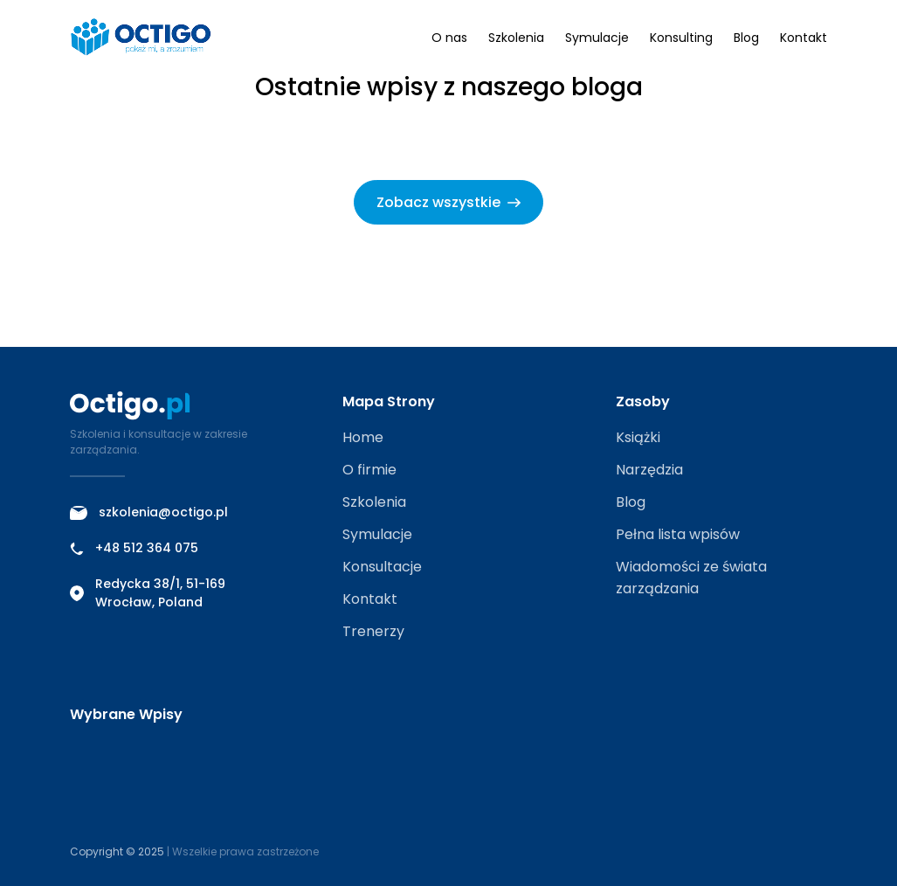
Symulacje (597, 37)
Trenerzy (373, 631)
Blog (746, 37)
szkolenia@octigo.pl (149, 512)
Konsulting (681, 37)
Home (362, 437)
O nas (449, 37)
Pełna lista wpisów (678, 534)
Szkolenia (516, 37)
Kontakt (803, 37)
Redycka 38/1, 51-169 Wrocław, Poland (147, 593)
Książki (638, 437)
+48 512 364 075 (134, 548)
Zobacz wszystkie (448, 202)
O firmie (369, 470)
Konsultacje (382, 567)
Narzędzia (649, 470)
